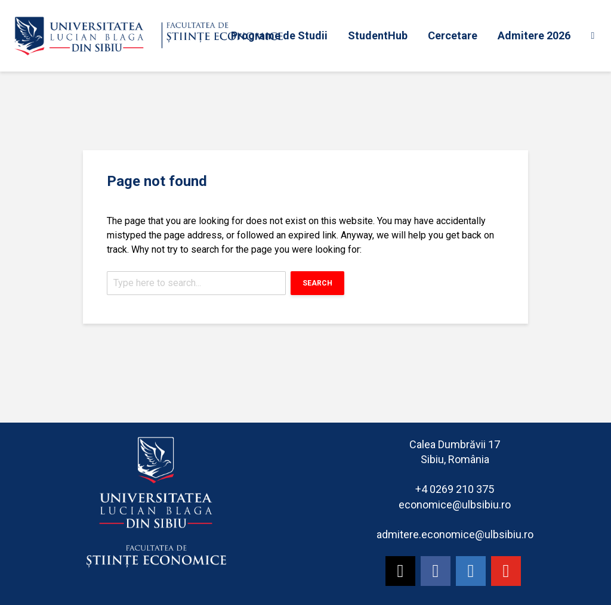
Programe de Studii (279, 35)
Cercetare (452, 35)
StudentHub (378, 35)
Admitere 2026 (534, 35)
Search (317, 283)
